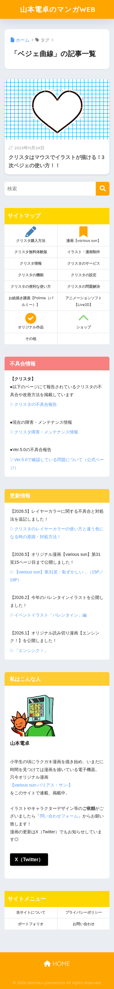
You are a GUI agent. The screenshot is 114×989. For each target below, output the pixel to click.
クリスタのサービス (83, 263)
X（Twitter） (29, 859)
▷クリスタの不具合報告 (33, 404)
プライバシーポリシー (83, 912)
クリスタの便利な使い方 (31, 286)
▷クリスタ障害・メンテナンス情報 (44, 432)
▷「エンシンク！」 (29, 650)
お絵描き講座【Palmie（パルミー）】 (31, 301)
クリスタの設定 (83, 275)
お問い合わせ (84, 924)
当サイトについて (30, 912)
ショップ (84, 321)
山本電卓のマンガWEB (57, 9)
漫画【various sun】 (84, 234)
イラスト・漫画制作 (83, 252)
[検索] (102, 188)
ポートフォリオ (30, 924)
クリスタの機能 (30, 275)
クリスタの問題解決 (83, 286)
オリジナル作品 (31, 321)
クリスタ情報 (31, 263)
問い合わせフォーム (59, 816)
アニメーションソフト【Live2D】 (83, 301)
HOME (57, 963)
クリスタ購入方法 (31, 234)
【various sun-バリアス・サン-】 (41, 785)
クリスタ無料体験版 (30, 252)
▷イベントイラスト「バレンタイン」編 (48, 615)
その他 (30, 338)
